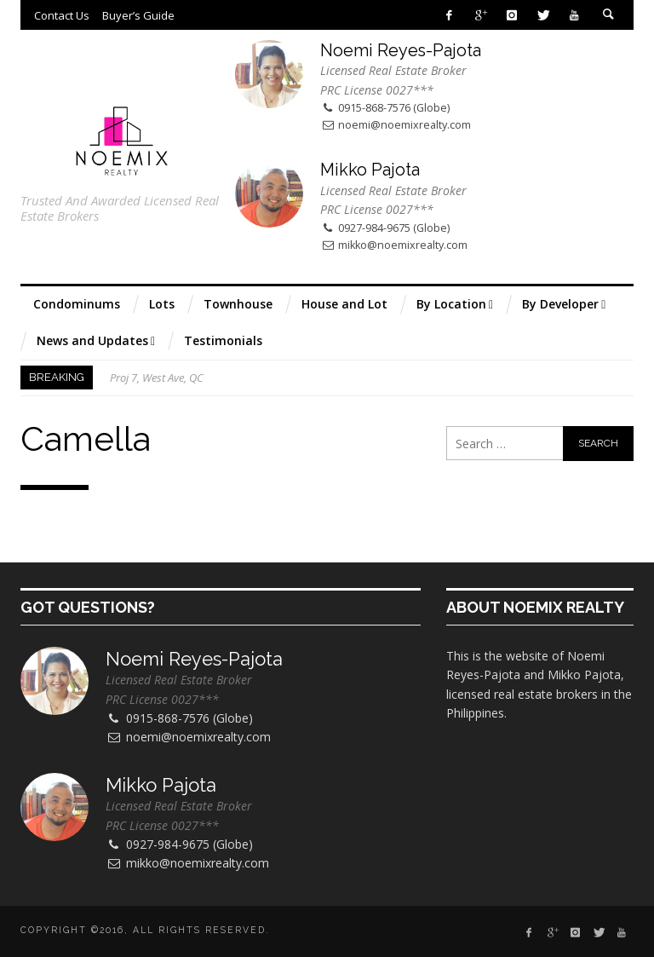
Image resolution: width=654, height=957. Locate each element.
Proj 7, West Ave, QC (157, 377)
